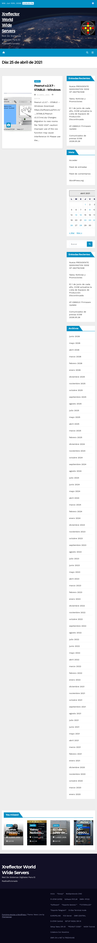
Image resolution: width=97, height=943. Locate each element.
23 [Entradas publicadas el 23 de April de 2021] (90, 220)
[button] (87, 52)
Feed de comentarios (80, 174)
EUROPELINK (55, 916)
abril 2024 (74, 498)
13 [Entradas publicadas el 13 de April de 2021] (76, 215)
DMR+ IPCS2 (85, 899)
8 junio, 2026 (14, 837)
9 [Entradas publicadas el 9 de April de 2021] (89, 209)
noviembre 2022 (77, 612)
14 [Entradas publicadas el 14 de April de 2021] (81, 215)
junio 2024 (74, 484)
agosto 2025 (75, 404)
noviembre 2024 (77, 451)
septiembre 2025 (77, 397)
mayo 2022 (74, 653)
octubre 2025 (76, 390)
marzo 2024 (75, 505)
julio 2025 (74, 410)
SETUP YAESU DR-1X (73, 921)
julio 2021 (74, 720)
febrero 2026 (75, 363)
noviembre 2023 (77, 532)
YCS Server (67, 916)
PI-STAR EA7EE (56, 899)
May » (79, 233)
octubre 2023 (76, 538)
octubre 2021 (75, 700)
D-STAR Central (56, 921)
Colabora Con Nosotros (59, 932)
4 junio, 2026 (37, 837)
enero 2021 (74, 761)
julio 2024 (74, 478)
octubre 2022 (76, 619)
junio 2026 (74, 336)
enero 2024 (75, 518)
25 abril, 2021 (43, 95)
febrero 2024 (75, 511)
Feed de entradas (78, 167)
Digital (37, 81)
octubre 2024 (76, 458)
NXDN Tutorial (89, 927)
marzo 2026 (75, 356)
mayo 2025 (74, 417)
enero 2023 (75, 599)
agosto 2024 (75, 471)
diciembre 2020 (77, 767)
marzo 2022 (75, 666)
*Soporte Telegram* (58, 910)
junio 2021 (74, 727)
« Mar (72, 233)
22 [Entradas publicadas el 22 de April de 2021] (85, 220)
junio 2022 (74, 646)
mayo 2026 (74, 343)
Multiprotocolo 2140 (74, 894)
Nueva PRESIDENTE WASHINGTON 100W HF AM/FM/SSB (79, 89)
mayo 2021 (74, 734)
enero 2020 (75, 794)
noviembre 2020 (77, 774)
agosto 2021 (75, 713)
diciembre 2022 (77, 606)
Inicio (52, 894)
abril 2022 (74, 660)
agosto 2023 (75, 552)
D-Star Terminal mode (77, 910)
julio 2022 (74, 639)
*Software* (54, 905)
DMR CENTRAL (80, 916)
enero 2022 (75, 680)
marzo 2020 (75, 787)
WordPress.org (76, 180)
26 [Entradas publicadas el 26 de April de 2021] (71, 225)
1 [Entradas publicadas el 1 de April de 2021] (85, 204)
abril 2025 (74, 424)
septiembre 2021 (77, 707)
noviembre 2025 (77, 383)
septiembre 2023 (77, 545)
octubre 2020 (76, 781)
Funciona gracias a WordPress (14, 915)
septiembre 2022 (77, 626)
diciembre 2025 (77, 377)
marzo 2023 (75, 585)
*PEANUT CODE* (74, 927)
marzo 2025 (75, 431)
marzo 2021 (75, 747)
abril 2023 (74, 579)
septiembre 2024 (77, 464)
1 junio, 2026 (60, 837)
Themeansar (7, 917)
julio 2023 (74, 559)
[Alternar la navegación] (92, 52)
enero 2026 (75, 370)
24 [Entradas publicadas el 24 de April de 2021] (94, 220)
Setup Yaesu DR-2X (58, 927)
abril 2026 (74, 350)
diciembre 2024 (77, 444)
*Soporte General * (69, 905)
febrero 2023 (75, 592)
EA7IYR (10, 841)
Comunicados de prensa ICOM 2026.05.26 (77, 138)
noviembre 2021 (77, 693)
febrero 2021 (75, 754)
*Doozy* (60, 894)
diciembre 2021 (76, 686)
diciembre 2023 (77, 525)
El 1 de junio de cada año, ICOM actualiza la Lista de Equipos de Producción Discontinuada (80, 114)
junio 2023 (74, 565)
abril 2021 (74, 740)
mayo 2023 (74, 572)
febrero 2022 (75, 673)
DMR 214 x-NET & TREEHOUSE (62, 938)
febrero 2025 (75, 437)
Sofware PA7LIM (71, 899)
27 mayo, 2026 (84, 837)
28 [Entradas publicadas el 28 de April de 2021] (80, 225)
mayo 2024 (74, 491)
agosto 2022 (75, 633)
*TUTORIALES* (85, 905)
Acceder (73, 160)
